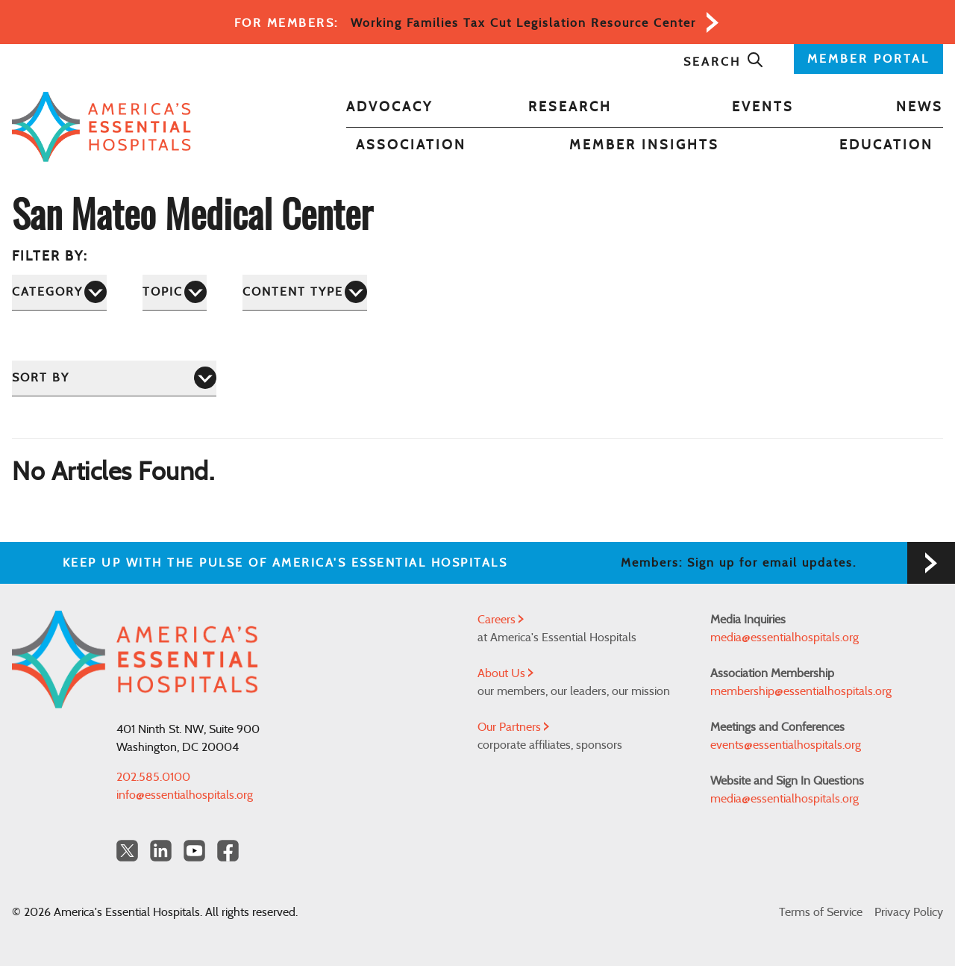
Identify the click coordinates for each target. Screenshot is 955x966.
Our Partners (513, 727)
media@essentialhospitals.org (784, 638)
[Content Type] (304, 292)
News (919, 107)
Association (411, 145)
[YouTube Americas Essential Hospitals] (194, 850)
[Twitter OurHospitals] (127, 850)
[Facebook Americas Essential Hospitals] (228, 850)
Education (886, 145)
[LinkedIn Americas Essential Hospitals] (161, 850)
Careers (501, 620)
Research (570, 107)
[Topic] (175, 292)
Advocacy (389, 107)
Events (763, 107)
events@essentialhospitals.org (785, 745)
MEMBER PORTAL (868, 59)
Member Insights (644, 145)
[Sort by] (114, 378)
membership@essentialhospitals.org (801, 691)
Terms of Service (820, 912)
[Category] (59, 292)
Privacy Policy (908, 912)
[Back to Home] (101, 127)
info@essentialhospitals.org (184, 795)
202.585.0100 (153, 777)
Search (723, 62)
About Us (505, 673)
